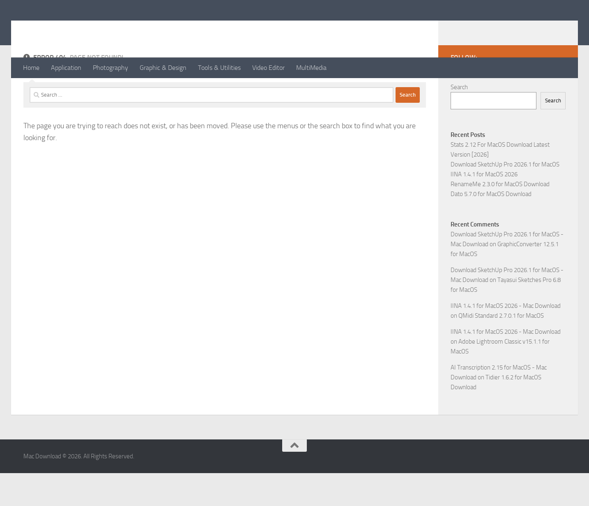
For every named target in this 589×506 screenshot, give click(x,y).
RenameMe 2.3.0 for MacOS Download (500, 217)
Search (459, 120)
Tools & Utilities (219, 68)
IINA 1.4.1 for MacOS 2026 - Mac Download (506, 338)
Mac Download (76, 28)
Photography (110, 68)
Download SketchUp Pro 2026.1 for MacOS (505, 197)
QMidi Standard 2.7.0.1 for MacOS (501, 348)
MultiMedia (311, 68)
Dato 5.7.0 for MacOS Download (491, 227)
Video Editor (268, 68)
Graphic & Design (163, 68)
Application (66, 68)
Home (31, 68)
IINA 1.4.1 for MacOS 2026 (484, 207)
